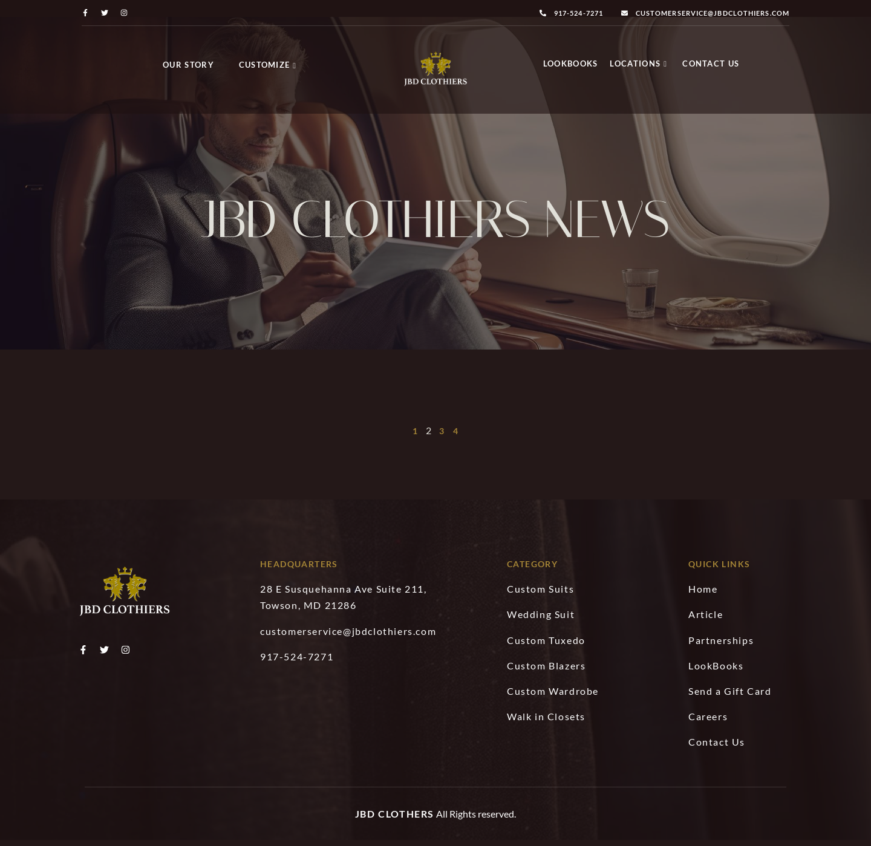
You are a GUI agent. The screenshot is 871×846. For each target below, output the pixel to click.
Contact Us (710, 63)
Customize (268, 65)
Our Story (188, 65)
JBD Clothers (394, 819)
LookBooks (570, 63)
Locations (638, 63)
